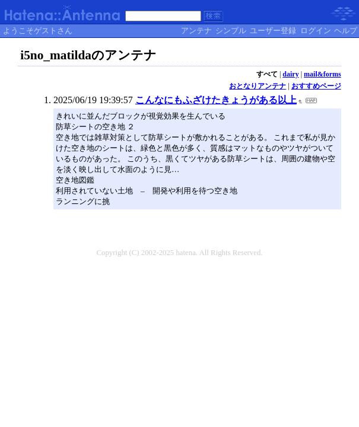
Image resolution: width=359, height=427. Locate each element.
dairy (290, 74)
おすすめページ (316, 86)
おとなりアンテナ (257, 86)
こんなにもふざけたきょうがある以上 (216, 100)
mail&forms (322, 74)
